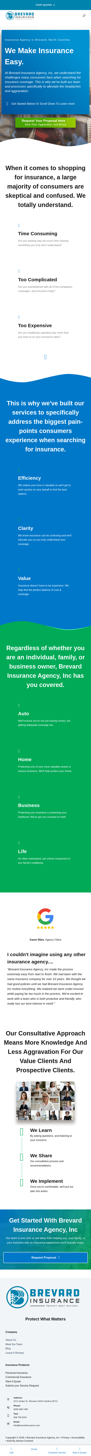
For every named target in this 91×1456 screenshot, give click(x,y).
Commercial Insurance (18, 1377)
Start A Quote (13, 1381)
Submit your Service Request (22, 1385)
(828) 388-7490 (21, 1409)
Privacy (65, 1437)
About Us (10, 1340)
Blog (8, 1348)
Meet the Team (14, 1344)
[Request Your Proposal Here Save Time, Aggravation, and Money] (45, 123)
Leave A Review (14, 1352)
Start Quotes (45, 5)
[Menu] (84, 15)
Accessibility (78, 1437)
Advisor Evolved (24, 1440)
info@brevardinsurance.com (27, 1425)
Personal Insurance (16, 1373)
